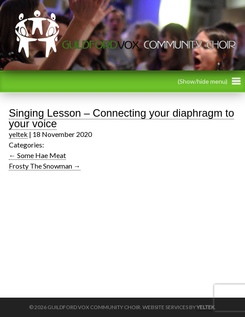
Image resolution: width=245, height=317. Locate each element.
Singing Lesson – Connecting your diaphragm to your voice (121, 118)
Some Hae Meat (37, 155)
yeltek (18, 134)
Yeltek (206, 307)
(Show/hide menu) (209, 81)
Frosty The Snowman (44, 166)
